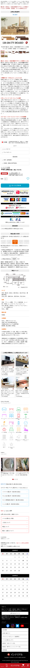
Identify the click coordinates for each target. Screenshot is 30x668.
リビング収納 (25, 410)
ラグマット (25, 430)
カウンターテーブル (26, 416)
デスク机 (11, 423)
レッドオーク (6, 149)
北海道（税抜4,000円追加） (10, 163)
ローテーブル (11, 410)
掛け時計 (25, 423)
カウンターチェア (4, 423)
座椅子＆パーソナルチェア (18, 437)
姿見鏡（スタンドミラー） (26, 437)
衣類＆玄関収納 (18, 430)
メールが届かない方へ (8, 640)
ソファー (4, 410)
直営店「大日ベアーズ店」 (9, 643)
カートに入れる (16, 185)
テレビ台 (18, 410)
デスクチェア (18, 423)
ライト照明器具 (4, 430)
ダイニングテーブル (4, 416)
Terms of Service (14, 662)
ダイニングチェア (11, 416)
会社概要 (4, 629)
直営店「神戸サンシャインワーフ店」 (11, 646)
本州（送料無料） (7, 160)
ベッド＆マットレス (11, 430)
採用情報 (4, 650)
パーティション (4, 437)
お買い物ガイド (6, 633)
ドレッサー (11, 437)
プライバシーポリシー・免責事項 (10, 636)
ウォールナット (6, 152)
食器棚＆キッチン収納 (18, 416)
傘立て (4, 445)
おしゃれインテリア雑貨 (11, 445)
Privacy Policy (23, 660)
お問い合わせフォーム (15, 613)
